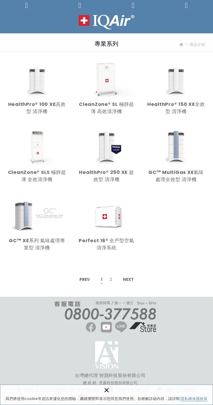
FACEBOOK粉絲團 (106, 355)
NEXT (128, 279)
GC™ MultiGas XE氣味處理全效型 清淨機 (176, 158)
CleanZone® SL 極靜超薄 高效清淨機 (107, 90)
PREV (84, 279)
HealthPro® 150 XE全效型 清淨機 (176, 90)
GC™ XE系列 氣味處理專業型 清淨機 (37, 226)
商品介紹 (197, 44)
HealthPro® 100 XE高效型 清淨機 (37, 90)
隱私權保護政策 (194, 398)
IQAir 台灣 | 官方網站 (106, 22)
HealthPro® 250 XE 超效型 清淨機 (107, 158)
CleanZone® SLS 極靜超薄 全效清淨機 (37, 158)
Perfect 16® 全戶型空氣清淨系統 (107, 226)
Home (181, 45)
